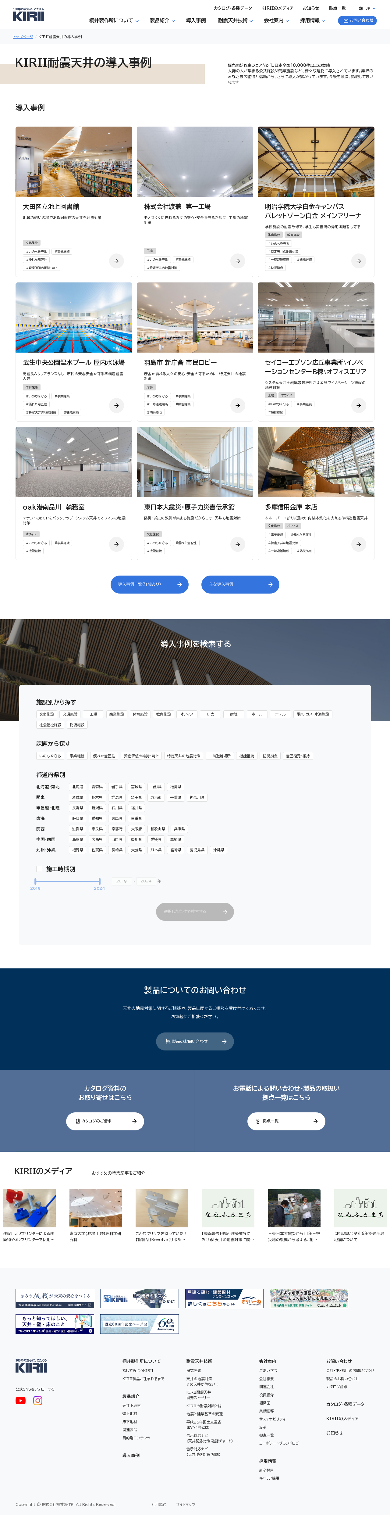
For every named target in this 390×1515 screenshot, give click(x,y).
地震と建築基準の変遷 (204, 1414)
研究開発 (193, 1370)
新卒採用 (266, 1470)
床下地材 (129, 1421)
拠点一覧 (266, 1435)
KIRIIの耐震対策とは (204, 1406)
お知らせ (334, 1433)
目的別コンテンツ (136, 1438)
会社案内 (267, 1361)
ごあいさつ (268, 1370)
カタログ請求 (336, 1386)
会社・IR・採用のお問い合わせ (350, 1370)
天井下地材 (131, 1405)
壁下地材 (129, 1413)
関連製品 (129, 1429)
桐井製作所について (141, 1361)
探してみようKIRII (137, 1370)
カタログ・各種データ (345, 1404)
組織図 (264, 1403)
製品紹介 (131, 1396)
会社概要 (266, 1378)
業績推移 (266, 1411)
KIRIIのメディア (342, 1418)
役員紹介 (266, 1395)
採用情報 (267, 1461)
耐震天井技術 (199, 1361)
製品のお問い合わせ (342, 1378)
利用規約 (159, 1504)
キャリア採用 (269, 1478)
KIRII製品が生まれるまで (143, 1378)
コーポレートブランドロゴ (279, 1443)
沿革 (263, 1427)
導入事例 (131, 1455)
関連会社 (266, 1386)
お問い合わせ (339, 1361)
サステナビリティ (272, 1419)
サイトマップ (185, 1504)
